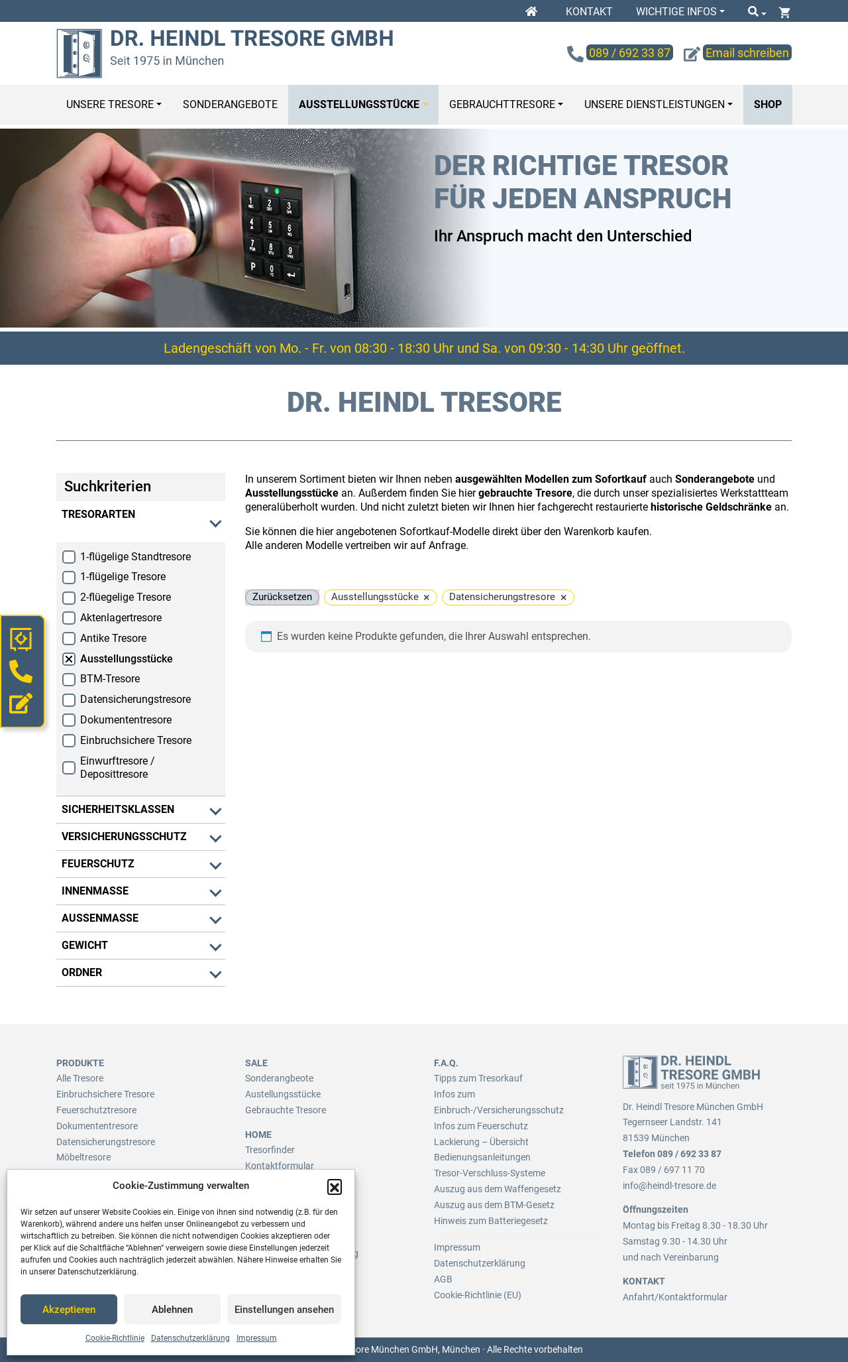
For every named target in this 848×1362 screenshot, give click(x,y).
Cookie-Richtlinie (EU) (477, 1295)
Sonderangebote (230, 104)
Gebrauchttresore (502, 104)
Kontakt (589, 11)
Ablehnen (172, 1310)
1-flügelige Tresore (123, 576)
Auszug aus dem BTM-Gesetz (494, 1205)
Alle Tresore (79, 1078)
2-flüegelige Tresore (125, 597)
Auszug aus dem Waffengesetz (497, 1189)
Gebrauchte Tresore (285, 1110)
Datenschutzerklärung (190, 1338)
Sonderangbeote (279, 1078)
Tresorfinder (270, 1150)
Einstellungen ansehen (284, 1310)
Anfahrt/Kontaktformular (675, 1297)
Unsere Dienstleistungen (654, 104)
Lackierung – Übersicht (481, 1142)
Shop (768, 104)
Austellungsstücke (283, 1094)
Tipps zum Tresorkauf (478, 1078)
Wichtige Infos (676, 11)
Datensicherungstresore (135, 699)
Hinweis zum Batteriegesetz (491, 1220)
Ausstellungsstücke (359, 104)
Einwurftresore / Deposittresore (117, 768)
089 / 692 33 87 (689, 1153)
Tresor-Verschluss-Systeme (489, 1173)
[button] (334, 1186)
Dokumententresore (126, 719)
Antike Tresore (113, 638)
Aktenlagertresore (121, 617)
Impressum (257, 1338)
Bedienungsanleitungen (482, 1157)
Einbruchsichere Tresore (135, 740)
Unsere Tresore (110, 104)
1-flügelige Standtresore (135, 556)
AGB (443, 1279)
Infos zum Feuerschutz (481, 1126)
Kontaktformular (279, 1165)
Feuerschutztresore (96, 1110)
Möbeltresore (83, 1157)
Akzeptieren (68, 1310)
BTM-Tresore (110, 678)
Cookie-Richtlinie (114, 1338)
